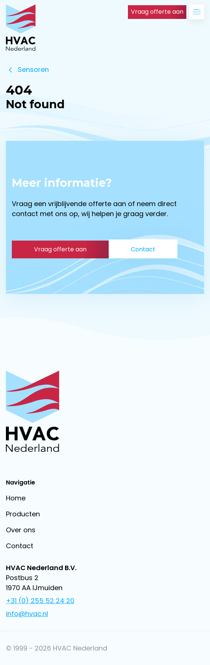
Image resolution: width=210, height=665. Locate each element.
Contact (19, 545)
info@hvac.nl (27, 613)
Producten (23, 514)
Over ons (20, 530)
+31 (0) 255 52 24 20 (40, 600)
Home (16, 498)
